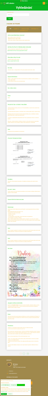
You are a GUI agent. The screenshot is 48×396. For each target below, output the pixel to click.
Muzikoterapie (10, 207)
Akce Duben (10, 248)
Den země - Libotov (11, 189)
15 (27, 353)
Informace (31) (24, 30)
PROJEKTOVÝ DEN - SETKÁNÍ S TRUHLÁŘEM (17, 104)
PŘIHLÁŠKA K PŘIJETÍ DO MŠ (14, 57)
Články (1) (16, 28)
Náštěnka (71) (34, 28)
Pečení (9, 95)
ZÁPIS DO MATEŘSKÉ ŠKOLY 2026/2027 (16, 35)
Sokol (9, 129)
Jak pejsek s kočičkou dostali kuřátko (15, 303)
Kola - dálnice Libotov (12, 88)
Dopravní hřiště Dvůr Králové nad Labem (16, 199)
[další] (24, 353)
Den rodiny (10, 67)
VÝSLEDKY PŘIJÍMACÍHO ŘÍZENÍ (14, 138)
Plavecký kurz (10, 325)
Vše (10, 28)
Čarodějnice (10, 179)
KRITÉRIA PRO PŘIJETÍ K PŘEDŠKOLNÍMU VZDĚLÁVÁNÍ (19, 47)
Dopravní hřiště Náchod (12, 76)
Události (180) (25, 28)
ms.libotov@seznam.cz (13, 373)
